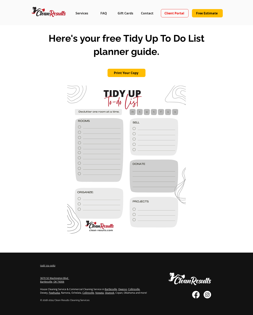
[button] (82, 13)
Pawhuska (54, 292)
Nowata (99, 292)
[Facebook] (196, 294)
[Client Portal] (175, 13)
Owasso (122, 289)
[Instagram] (207, 294)
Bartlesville (111, 289)
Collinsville (134, 289)
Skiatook (109, 292)
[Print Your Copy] (126, 73)
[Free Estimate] (207, 13)
